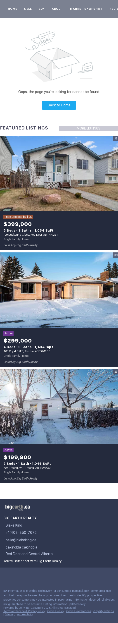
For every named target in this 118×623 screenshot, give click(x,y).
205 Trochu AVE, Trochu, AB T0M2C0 (26, 468)
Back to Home (59, 105)
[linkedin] (14, 575)
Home (12, 8)
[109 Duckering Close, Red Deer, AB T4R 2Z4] (59, 173)
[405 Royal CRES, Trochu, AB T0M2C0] (59, 290)
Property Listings (103, 611)
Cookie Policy (55, 611)
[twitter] (23, 575)
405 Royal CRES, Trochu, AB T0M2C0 (26, 351)
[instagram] (32, 575)
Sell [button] (28, 8)
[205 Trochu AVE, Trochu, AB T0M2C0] (59, 407)
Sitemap (10, 614)
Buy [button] (42, 8)
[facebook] (5, 575)
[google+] (50, 575)
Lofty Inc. (24, 607)
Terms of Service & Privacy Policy (24, 611)
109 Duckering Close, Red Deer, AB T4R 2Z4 (30, 234)
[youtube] (41, 575)
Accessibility (25, 614)
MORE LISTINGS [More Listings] (88, 128)
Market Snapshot (86, 8)
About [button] (57, 8)
